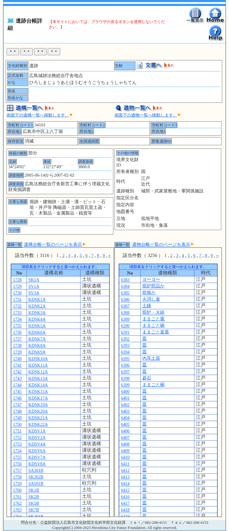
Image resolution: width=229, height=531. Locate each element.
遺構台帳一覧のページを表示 (55, 244)
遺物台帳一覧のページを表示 (163, 244)
